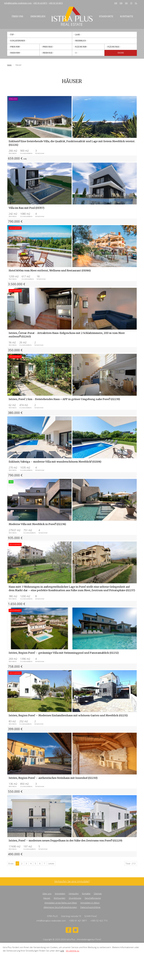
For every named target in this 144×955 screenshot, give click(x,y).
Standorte (106, 16)
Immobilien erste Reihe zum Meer (61, 902)
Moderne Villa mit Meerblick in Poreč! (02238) (37, 524)
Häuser (46, 898)
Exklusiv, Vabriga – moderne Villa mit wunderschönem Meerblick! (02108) (55, 461)
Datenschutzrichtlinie (90, 907)
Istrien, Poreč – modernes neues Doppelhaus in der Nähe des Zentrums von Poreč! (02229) (65, 840)
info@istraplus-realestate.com (18, 3)
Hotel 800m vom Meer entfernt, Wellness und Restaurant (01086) (50, 270)
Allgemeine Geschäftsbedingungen (60, 907)
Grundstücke (75, 898)
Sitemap (98, 893)
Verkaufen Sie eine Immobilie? (72, 881)
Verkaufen (74, 893)
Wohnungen (59, 898)
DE (126, 3)
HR (115, 3)
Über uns (17, 16)
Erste (11, 863)
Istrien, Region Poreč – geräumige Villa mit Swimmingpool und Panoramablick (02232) (64, 652)
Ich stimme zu (72, 950)
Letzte (51, 863)
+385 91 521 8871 (56, 3)
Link (62, 950)
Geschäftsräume (93, 898)
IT (131, 3)
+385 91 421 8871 (40, 3)
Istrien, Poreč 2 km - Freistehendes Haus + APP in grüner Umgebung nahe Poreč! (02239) (64, 399)
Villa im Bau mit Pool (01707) (26, 207)
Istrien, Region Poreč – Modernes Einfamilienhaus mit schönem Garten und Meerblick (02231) (68, 715)
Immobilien (38, 16)
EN (121, 3)
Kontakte (126, 16)
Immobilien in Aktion (90, 902)
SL (136, 3)
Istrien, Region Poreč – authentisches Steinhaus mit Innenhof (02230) (53, 778)
